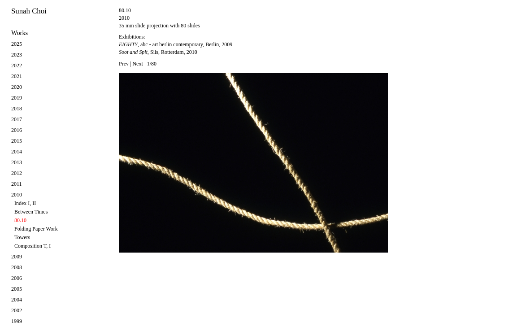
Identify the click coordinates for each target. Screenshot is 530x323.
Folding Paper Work (36, 229)
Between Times (31, 212)
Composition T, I (32, 246)
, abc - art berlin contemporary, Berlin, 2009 (175, 44)
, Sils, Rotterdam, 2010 (158, 52)
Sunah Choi (29, 11)
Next (137, 64)
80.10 (20, 220)
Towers (22, 237)
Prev (124, 64)
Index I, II (25, 203)
